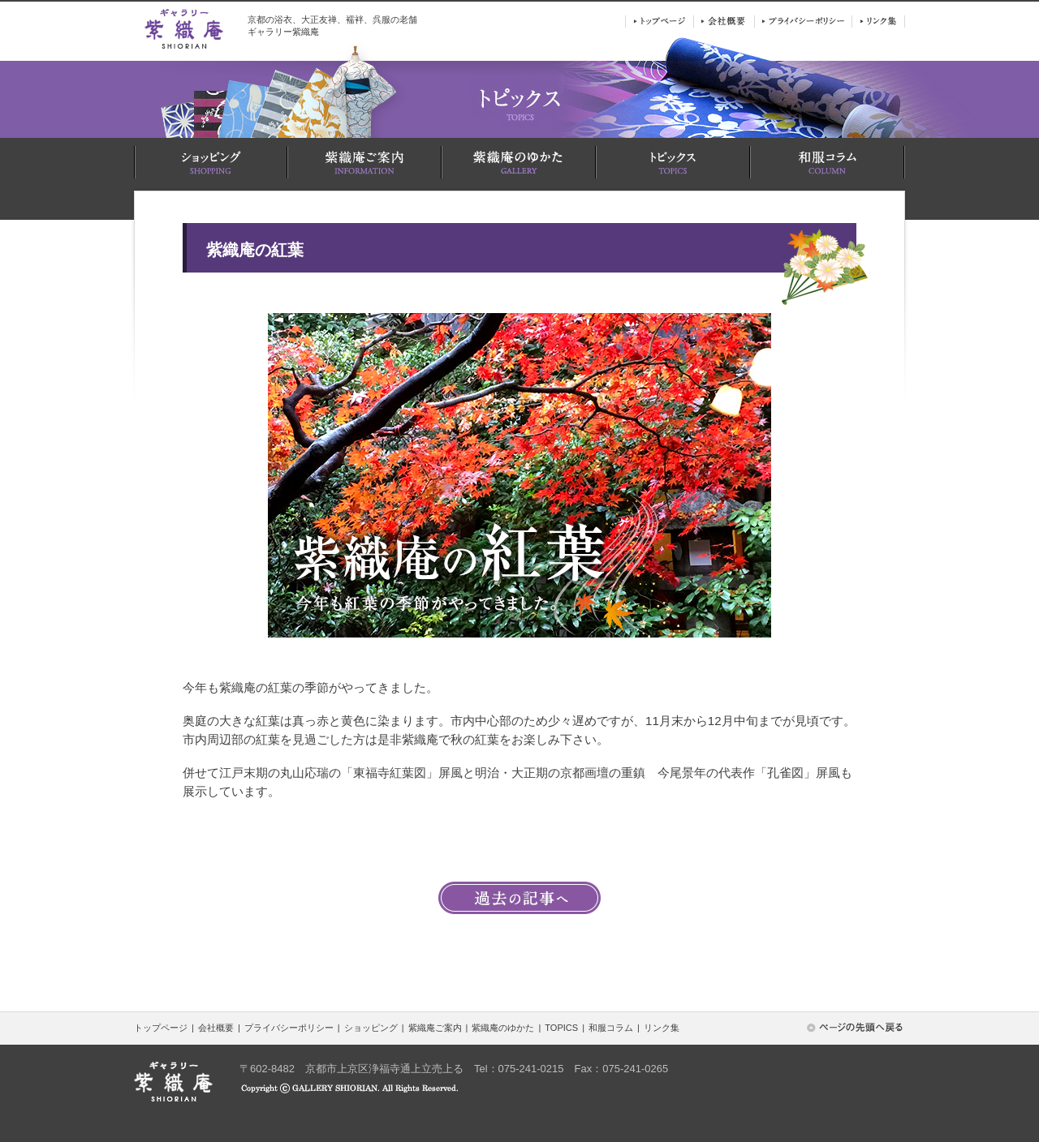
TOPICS (561, 1028)
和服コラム (610, 1028)
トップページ (161, 1028)
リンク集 (661, 1028)
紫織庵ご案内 (435, 1028)
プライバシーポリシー (289, 1028)
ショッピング (371, 1028)
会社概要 (216, 1028)
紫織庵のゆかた (503, 1028)
